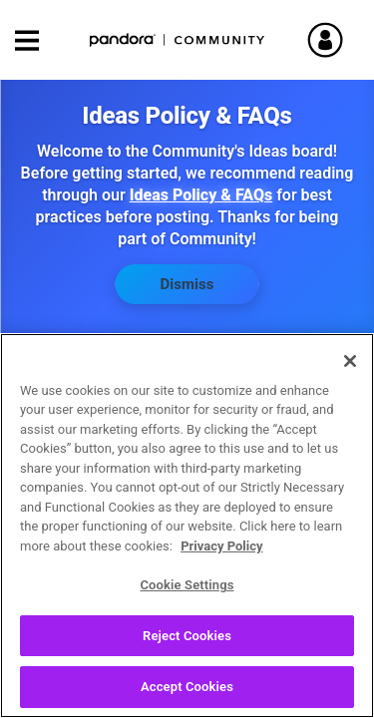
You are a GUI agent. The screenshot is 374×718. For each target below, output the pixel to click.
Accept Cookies (187, 694)
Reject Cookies (187, 642)
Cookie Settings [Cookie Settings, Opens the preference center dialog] (186, 591)
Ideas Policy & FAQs (201, 194)
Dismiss (187, 284)
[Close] (350, 368)
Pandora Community (177, 40)
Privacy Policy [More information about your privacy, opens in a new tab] (221, 552)
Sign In (334, 40)
